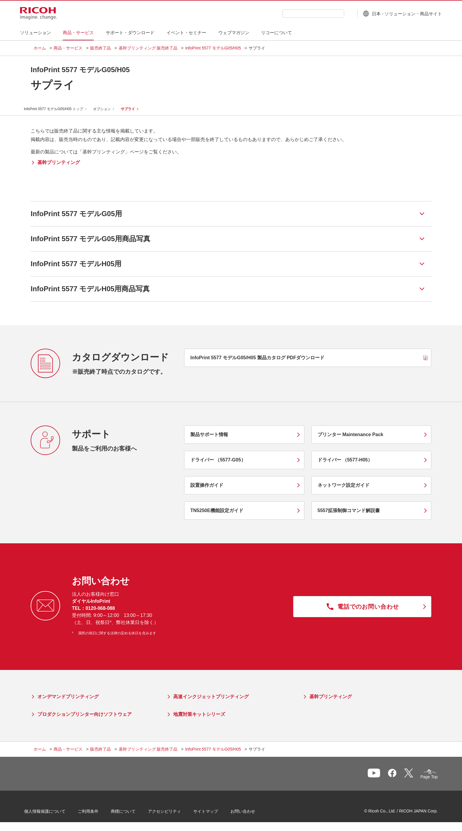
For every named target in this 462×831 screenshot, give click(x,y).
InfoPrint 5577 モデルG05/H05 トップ (60, 109)
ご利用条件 (97, 813)
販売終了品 (100, 48)
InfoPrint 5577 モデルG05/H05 (213, 48)
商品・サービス (68, 48)
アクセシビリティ (173, 813)
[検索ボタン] (335, 13)
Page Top (419, 778)
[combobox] (300, 13)
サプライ (135, 109)
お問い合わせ (252, 813)
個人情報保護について (54, 813)
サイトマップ (215, 813)
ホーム (40, 48)
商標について (132, 813)
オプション (109, 109)
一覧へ (398, 776)
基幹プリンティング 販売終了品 (148, 48)
